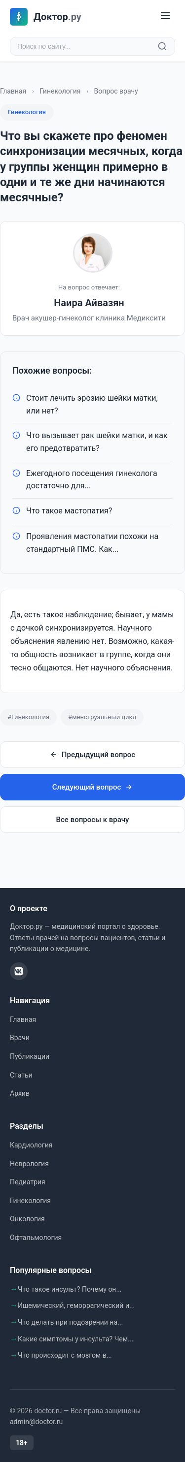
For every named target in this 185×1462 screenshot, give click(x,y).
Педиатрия (27, 1182)
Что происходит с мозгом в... (65, 1355)
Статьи (21, 1075)
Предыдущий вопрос (92, 754)
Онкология (27, 1219)
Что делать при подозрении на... (70, 1322)
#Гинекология (28, 717)
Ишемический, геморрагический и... (76, 1305)
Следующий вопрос (92, 787)
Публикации (29, 1056)
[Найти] (162, 46)
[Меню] (165, 16)
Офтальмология (36, 1237)
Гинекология (59, 91)
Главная (13, 91)
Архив (20, 1093)
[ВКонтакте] (19, 971)
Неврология (29, 1164)
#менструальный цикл (102, 717)
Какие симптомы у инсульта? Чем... (75, 1339)
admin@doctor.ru (36, 1422)
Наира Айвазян (89, 303)
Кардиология (31, 1145)
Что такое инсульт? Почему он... (70, 1289)
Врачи (20, 1038)
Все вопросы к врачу (92, 819)
